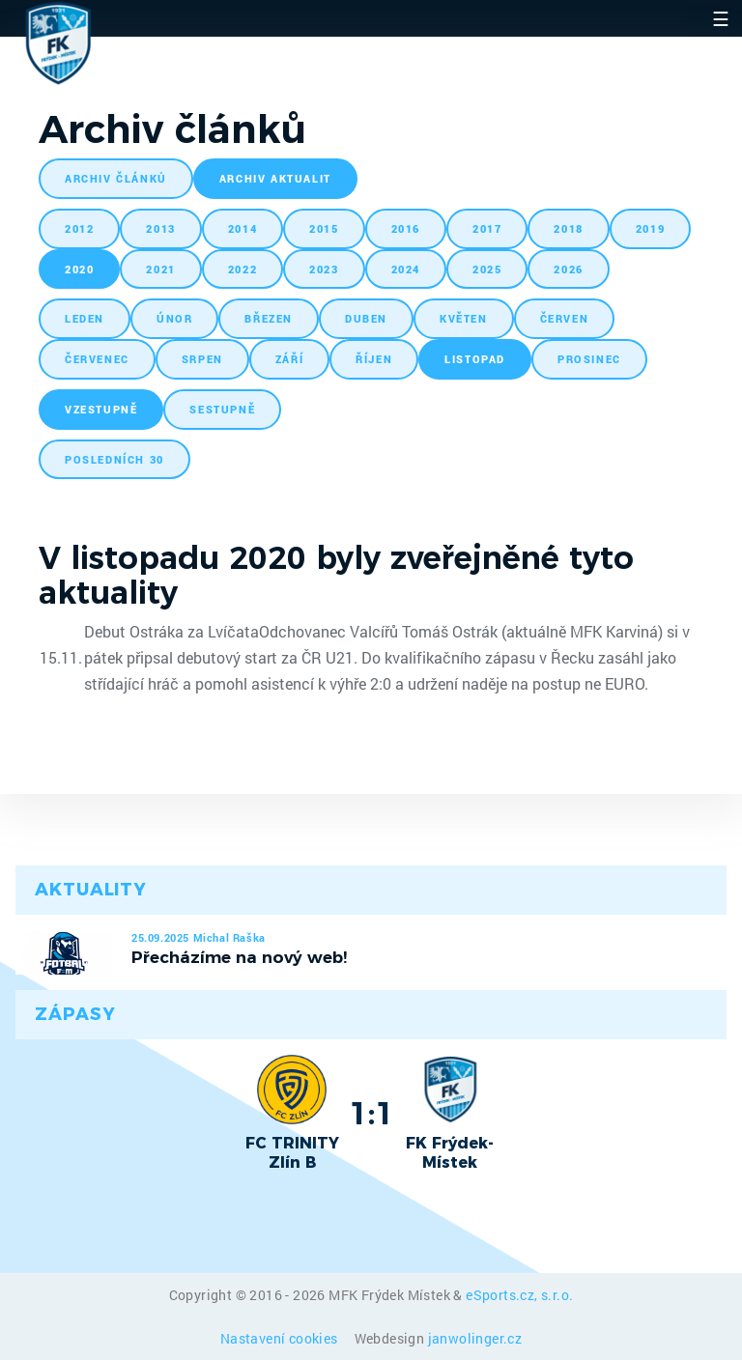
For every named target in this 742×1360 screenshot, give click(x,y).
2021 (160, 269)
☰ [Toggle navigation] (720, 18)
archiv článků (116, 178)
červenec (97, 359)
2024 (405, 269)
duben (366, 318)
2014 (242, 228)
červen (564, 318)
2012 (79, 228)
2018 (568, 228)
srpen (202, 359)
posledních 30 (114, 459)
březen (268, 318)
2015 (323, 228)
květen (464, 318)
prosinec (589, 359)
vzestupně (101, 409)
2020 (79, 269)
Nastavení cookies (280, 1338)
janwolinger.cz (475, 1338)
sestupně (222, 409)
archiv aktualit (275, 178)
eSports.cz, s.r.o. (519, 1295)
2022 (242, 269)
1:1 (371, 1112)
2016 (405, 228)
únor (174, 318)
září (289, 359)
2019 (650, 228)
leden (84, 318)
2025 (486, 269)
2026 (568, 269)
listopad (474, 359)
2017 (486, 228)
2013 (160, 228)
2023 (323, 269)
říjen (374, 359)
